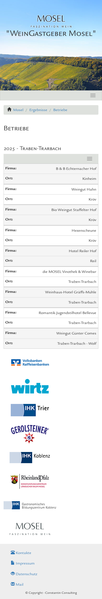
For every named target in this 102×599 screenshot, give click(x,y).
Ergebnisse (38, 110)
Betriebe (60, 110)
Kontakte (21, 552)
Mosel (18, 110)
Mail (17, 584)
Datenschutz (24, 574)
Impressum (23, 563)
